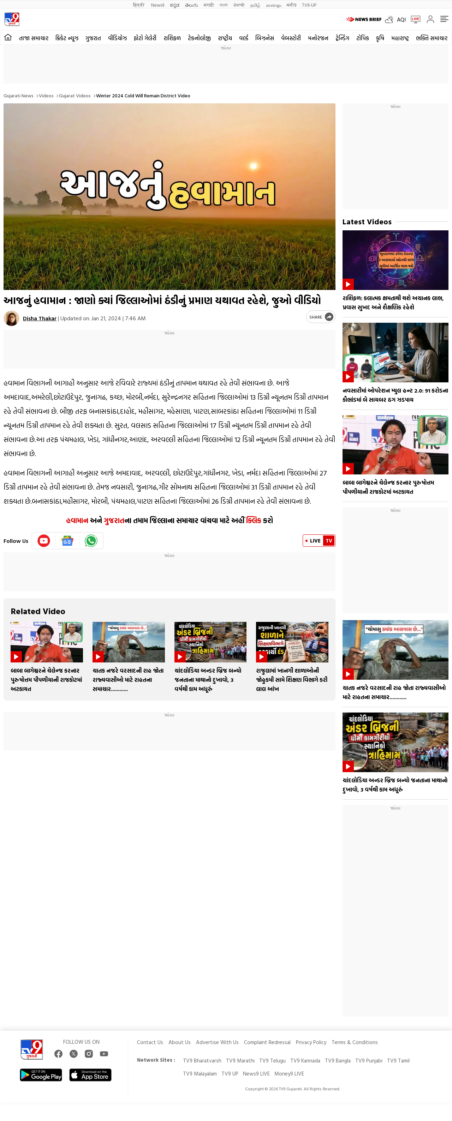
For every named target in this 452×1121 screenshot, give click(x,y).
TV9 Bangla (338, 1060)
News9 (157, 4)
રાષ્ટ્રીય (225, 38)
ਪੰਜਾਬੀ (239, 4)
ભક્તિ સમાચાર (431, 38)
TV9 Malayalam (200, 1074)
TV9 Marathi (240, 1060)
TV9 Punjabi (368, 1060)
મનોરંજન (318, 38)
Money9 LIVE (289, 1074)
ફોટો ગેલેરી (145, 38)
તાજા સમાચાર (33, 38)
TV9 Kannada (305, 1060)
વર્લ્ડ (243, 38)
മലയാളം (273, 4)
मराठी (209, 4)
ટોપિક (362, 38)
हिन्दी (139, 4)
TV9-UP (309, 4)
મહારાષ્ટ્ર (400, 38)
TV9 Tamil (398, 1060)
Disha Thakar (39, 318)
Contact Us (150, 1042)
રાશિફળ (172, 38)
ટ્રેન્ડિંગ (342, 38)
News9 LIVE (256, 1074)
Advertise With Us (217, 1042)
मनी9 (291, 4)
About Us (179, 1042)
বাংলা (224, 4)
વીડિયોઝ (117, 38)
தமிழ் (255, 4)
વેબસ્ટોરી (291, 38)
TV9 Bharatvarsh (202, 1060)
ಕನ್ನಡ (174, 4)
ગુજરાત (93, 38)
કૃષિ (380, 38)
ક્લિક (252, 520)
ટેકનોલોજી (199, 38)
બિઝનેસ (264, 38)
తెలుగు (191, 4)
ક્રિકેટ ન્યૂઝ (66, 38)
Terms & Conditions (355, 1042)
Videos (46, 95)
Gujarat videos (75, 95)
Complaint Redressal (267, 1042)
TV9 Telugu (272, 1060)
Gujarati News (19, 95)
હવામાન (77, 520)
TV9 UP (229, 1074)
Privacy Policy (311, 1042)
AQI (401, 19)
